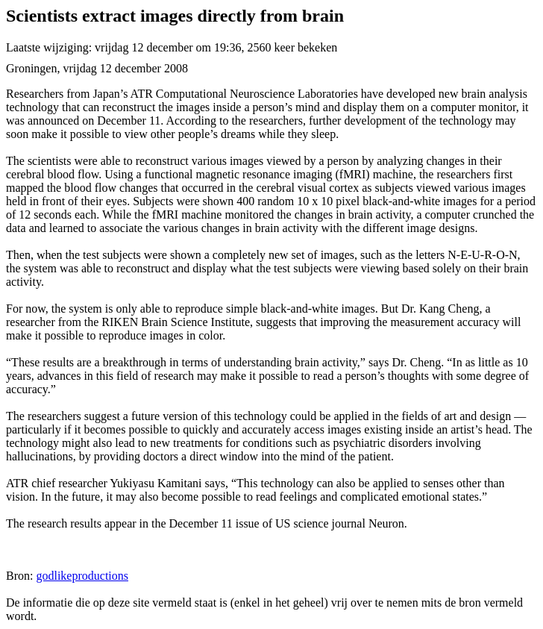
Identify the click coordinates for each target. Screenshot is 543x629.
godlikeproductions (82, 575)
